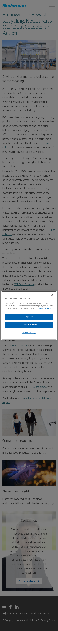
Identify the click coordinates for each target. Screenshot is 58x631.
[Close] (52, 295)
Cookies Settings (29, 333)
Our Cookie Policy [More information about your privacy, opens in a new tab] (44, 308)
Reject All (29, 317)
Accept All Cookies (29, 325)
